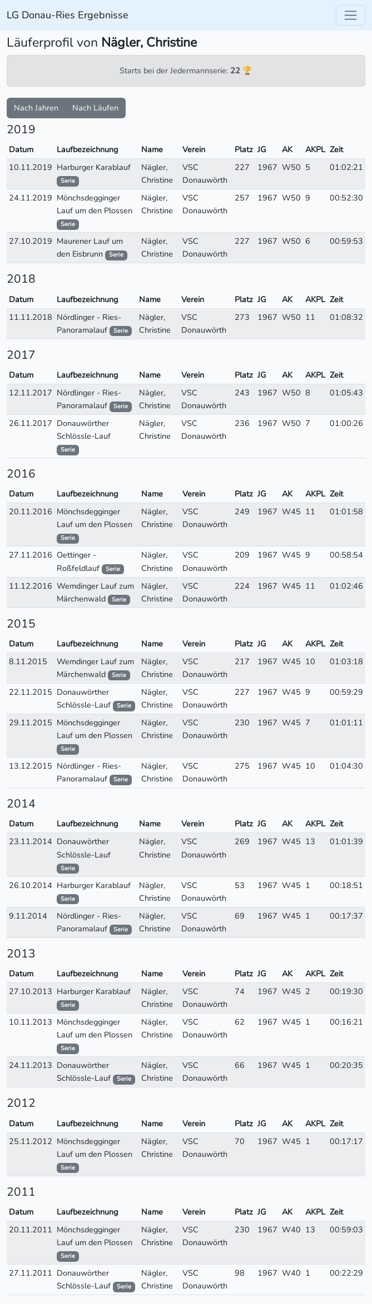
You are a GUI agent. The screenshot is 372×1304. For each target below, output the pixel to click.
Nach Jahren (36, 107)
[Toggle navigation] (350, 15)
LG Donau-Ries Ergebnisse (67, 15)
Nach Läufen (95, 107)
